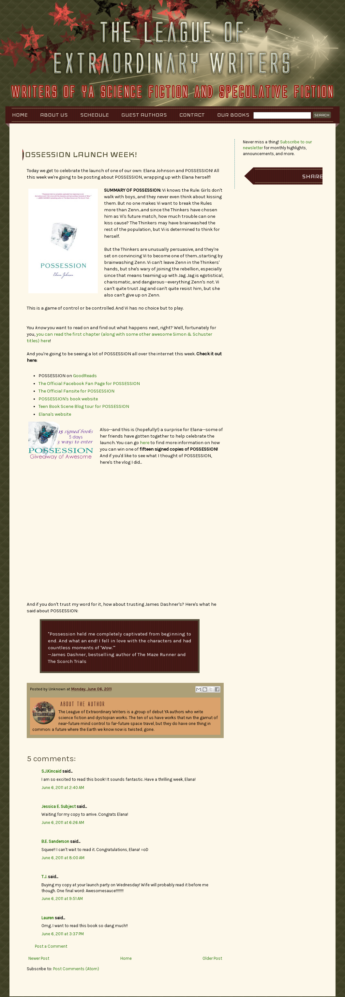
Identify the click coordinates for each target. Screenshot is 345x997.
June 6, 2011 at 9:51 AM (62, 898)
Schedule (94, 114)
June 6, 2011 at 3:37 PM (62, 933)
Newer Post (38, 958)
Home (20, 114)
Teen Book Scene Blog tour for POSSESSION (83, 406)
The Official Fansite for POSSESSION (76, 391)
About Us (54, 114)
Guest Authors (144, 114)
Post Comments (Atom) (76, 968)
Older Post (212, 958)
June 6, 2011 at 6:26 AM (62, 822)
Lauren (47, 917)
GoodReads (85, 375)
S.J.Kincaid (51, 771)
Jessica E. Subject (58, 806)
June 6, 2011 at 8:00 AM (62, 857)
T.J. (44, 876)
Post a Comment (51, 946)
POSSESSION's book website (68, 399)
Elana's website (54, 414)
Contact (192, 114)
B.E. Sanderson (55, 841)
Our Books (233, 114)
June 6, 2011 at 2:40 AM (62, 787)
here (144, 442)
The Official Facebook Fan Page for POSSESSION (89, 383)
